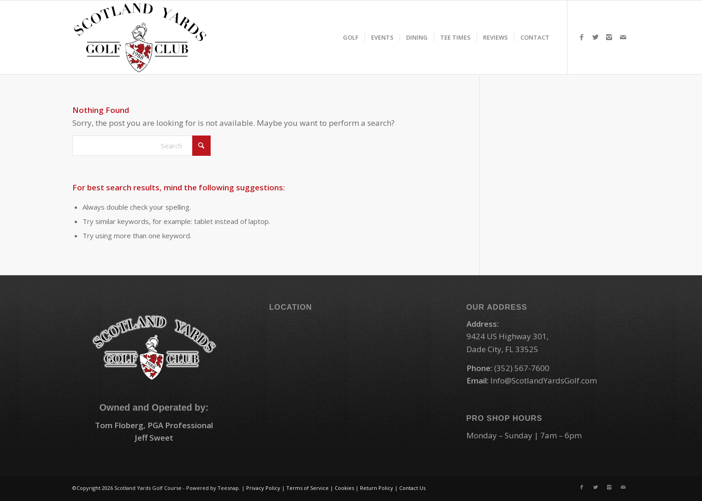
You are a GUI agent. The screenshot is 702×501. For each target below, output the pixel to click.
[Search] (141, 146)
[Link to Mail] (623, 37)
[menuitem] (351, 37)
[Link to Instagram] (609, 37)
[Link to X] (595, 37)
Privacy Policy (263, 487)
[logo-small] (140, 37)
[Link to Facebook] (582, 37)
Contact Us (412, 487)
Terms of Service (307, 487)
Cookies (344, 487)
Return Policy (376, 487)
